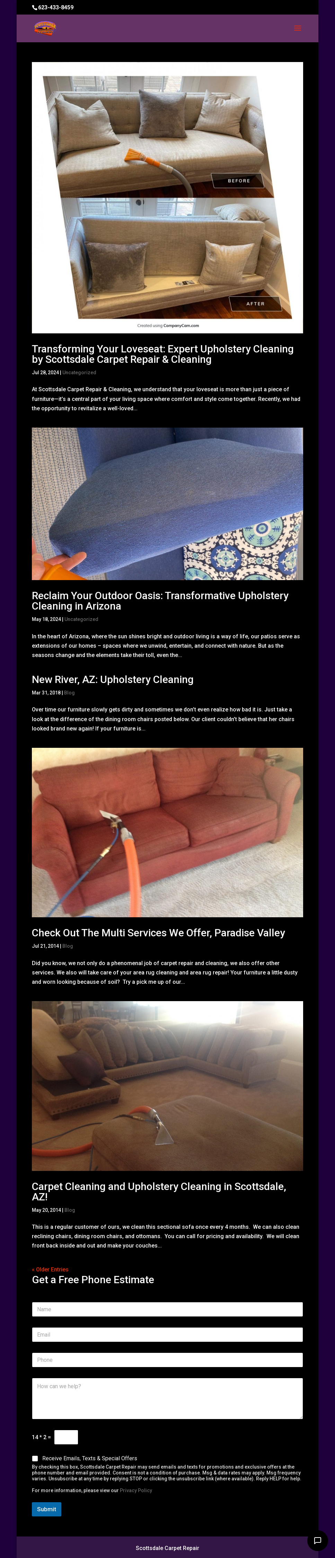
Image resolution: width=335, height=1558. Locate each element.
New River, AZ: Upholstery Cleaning (113, 679)
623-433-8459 (55, 7)
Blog (69, 692)
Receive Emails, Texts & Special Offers (89, 1458)
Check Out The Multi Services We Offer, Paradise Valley (158, 933)
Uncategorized (79, 372)
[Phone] (167, 1360)
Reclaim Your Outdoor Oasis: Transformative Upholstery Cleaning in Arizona (160, 600)
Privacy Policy (136, 1490)
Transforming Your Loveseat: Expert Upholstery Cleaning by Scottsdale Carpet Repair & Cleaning (163, 354)
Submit (46, 1509)
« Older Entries (50, 1269)
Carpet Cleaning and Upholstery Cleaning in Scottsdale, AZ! (159, 1191)
